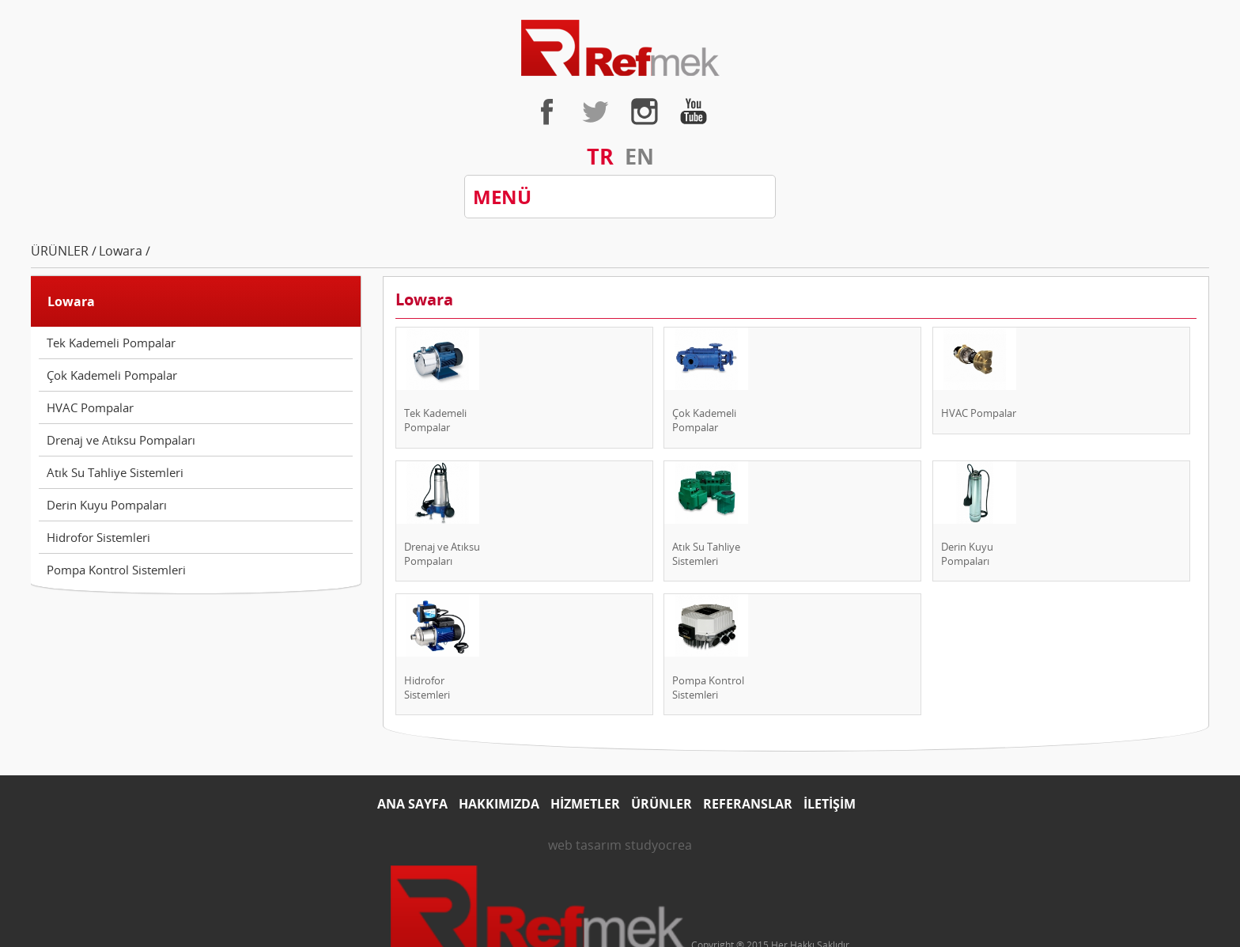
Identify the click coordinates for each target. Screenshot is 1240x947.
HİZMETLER (585, 804)
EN (639, 156)
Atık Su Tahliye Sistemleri (115, 472)
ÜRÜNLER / (63, 250)
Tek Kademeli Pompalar (111, 342)
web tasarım (585, 845)
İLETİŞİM (829, 804)
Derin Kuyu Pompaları (107, 505)
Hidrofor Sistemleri (98, 537)
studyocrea (658, 845)
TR (600, 156)
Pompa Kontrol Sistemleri (116, 570)
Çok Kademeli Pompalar (112, 375)
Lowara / (124, 250)
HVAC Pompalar (90, 407)
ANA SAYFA (412, 804)
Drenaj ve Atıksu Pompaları (121, 440)
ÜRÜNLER (661, 804)
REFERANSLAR (747, 804)
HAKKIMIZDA (499, 804)
